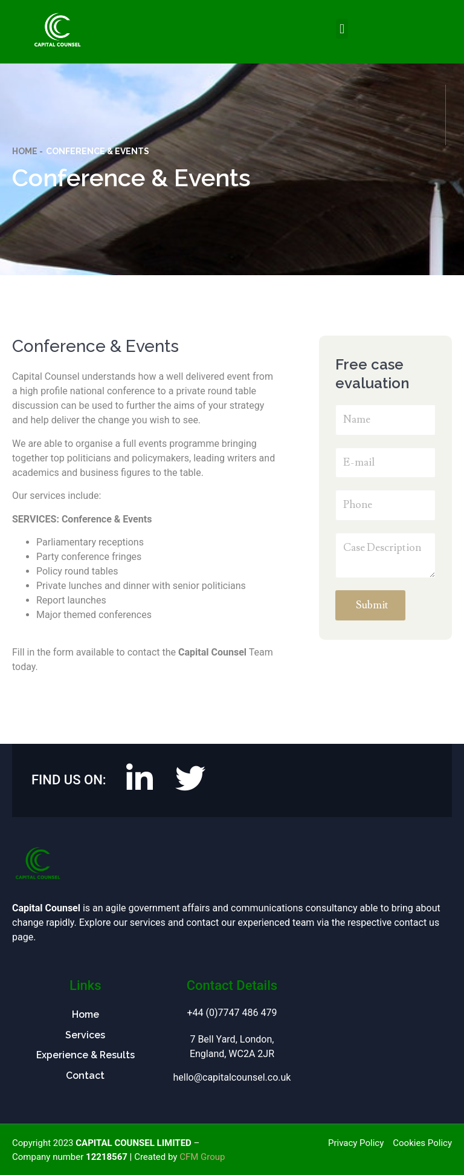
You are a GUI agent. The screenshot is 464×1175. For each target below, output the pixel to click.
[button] (341, 29)
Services (85, 1035)
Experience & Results (85, 1055)
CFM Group (202, 1156)
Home (85, 1014)
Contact (85, 1075)
